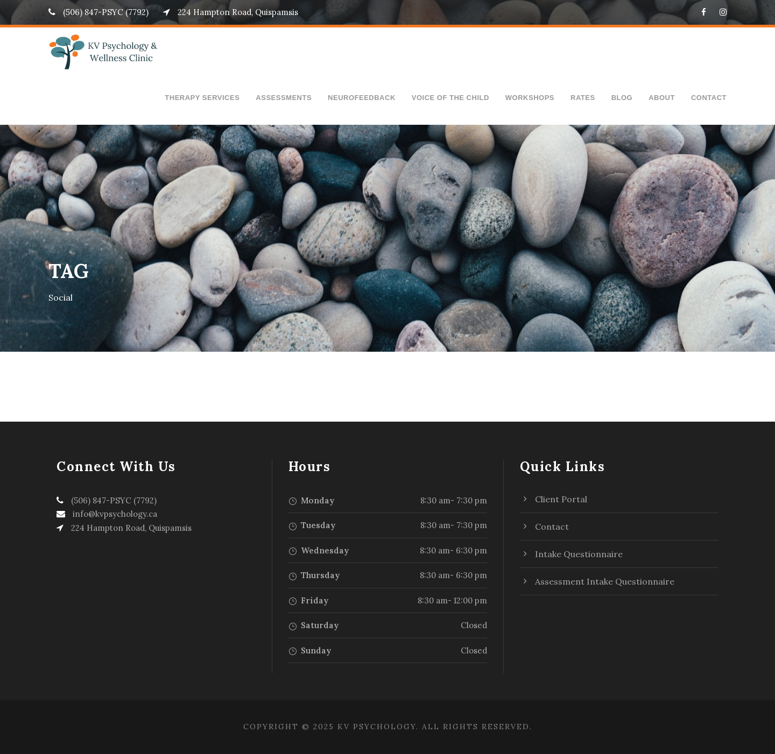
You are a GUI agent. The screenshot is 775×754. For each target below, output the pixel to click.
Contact (709, 98)
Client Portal (561, 499)
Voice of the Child (450, 98)
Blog (622, 98)
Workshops (529, 98)
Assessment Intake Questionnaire (604, 581)
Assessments (284, 98)
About (662, 98)
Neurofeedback (362, 98)
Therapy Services (202, 98)
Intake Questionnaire (579, 554)
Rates (582, 98)
